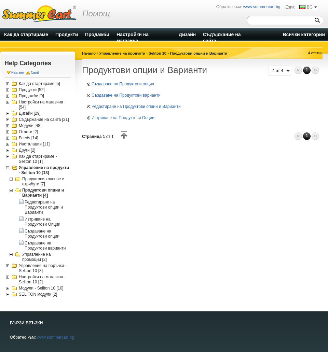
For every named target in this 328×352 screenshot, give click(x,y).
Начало (89, 53)
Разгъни (17, 72)
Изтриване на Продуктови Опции (42, 222)
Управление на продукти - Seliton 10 (132, 53)
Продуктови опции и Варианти (198, 53)
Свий (35, 72)
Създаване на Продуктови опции (42, 234)
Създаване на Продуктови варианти (45, 246)
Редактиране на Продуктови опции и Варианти (44, 207)
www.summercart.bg (55, 337)
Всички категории (304, 34)
